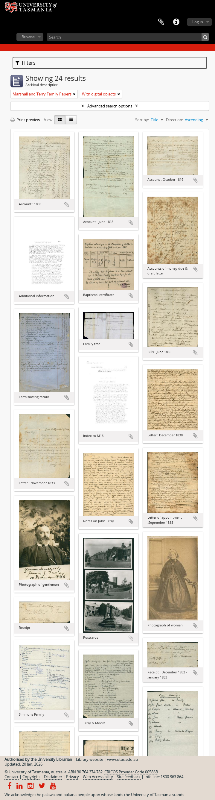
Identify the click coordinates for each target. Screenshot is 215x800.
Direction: (174, 119)
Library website (89, 759)
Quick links (176, 22)
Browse (28, 37)
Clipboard (161, 22)
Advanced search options (109, 106)
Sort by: (142, 119)
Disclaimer (53, 776)
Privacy (72, 776)
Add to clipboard (67, 205)
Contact (11, 776)
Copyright (31, 776)
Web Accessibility (98, 776)
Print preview (25, 119)
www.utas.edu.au (122, 759)
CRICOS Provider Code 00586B (131, 772)
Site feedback (129, 776)
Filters (26, 63)
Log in (197, 22)
